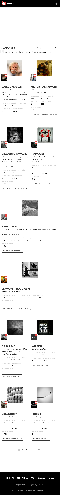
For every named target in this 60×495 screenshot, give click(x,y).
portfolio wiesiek (40, 365)
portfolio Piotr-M (40, 439)
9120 (39, 450)
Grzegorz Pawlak (14, 153)
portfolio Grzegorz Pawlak (15, 188)
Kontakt (51, 478)
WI (34, 337)
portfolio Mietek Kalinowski (44, 114)
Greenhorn (10, 413)
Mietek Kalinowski (44, 86)
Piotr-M (37, 413)
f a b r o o (8, 346)
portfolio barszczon (12, 251)
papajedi (38, 153)
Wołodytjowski (13, 86)
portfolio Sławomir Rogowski (16, 308)
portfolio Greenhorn (12, 439)
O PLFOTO (10, 478)
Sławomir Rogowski (16, 288)
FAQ (32, 478)
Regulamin (20, 485)
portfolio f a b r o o (12, 376)
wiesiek (37, 346)
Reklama (41, 478)
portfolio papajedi (42, 184)
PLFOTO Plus (22, 478)
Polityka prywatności (36, 485)
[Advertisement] (30, 22)
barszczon (9, 226)
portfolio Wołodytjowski (14, 116)
